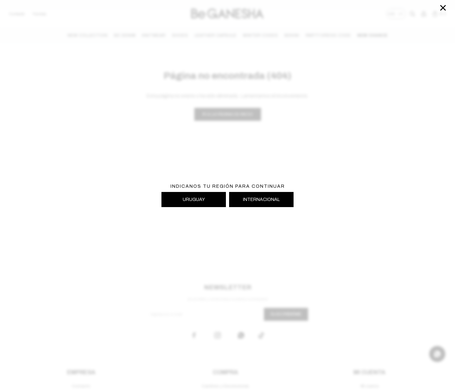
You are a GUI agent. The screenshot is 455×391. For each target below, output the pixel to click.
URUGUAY (194, 199)
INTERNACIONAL (261, 199)
